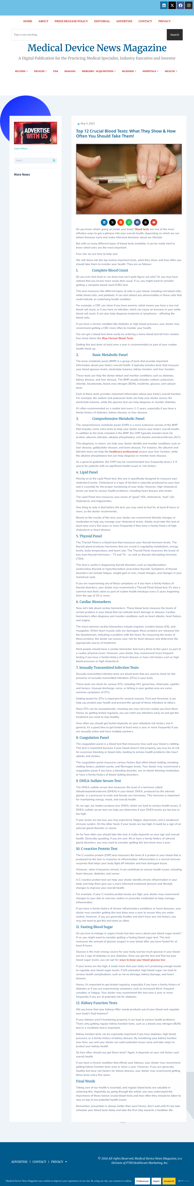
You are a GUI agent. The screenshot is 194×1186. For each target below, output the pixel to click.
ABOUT (43, 21)
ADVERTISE (124, 21)
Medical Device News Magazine (97, 48)
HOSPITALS (151, 71)
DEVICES (40, 71)
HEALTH (171, 71)
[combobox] (88, 34)
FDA (55, 71)
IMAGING (70, 71)
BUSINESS (129, 71)
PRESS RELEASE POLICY (71, 21)
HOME (27, 21)
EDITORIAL (102, 21)
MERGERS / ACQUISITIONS (99, 71)
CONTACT (145, 21)
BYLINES (21, 71)
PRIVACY (164, 21)
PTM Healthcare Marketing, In (146, 1163)
